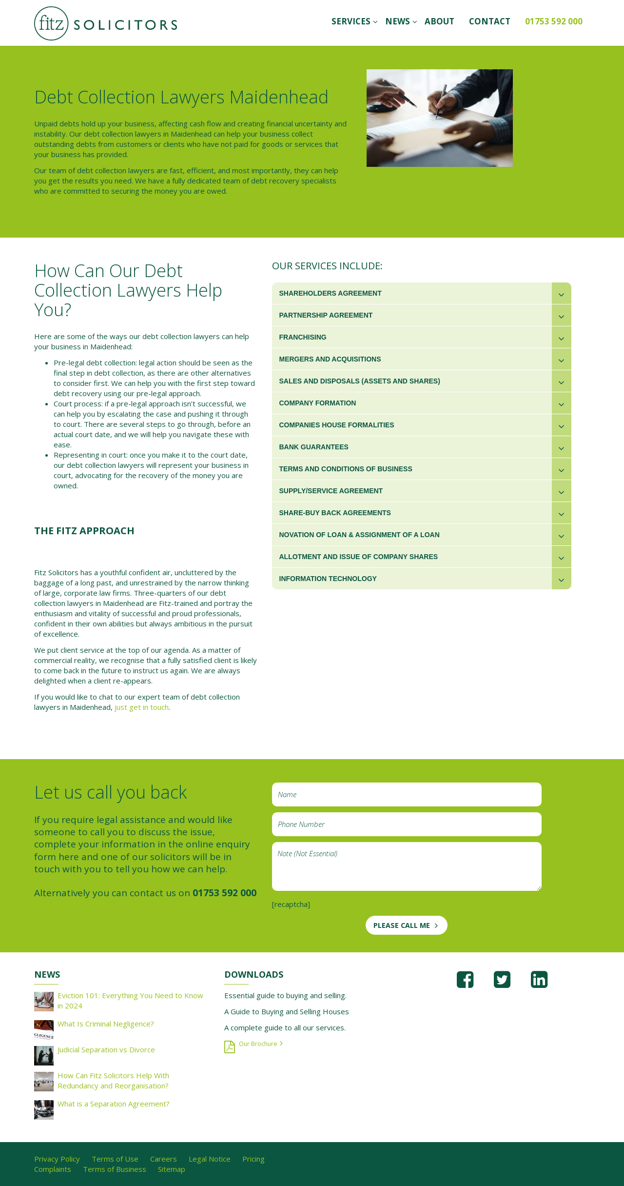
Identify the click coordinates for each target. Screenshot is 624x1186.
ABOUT (439, 21)
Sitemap (171, 1169)
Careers (163, 1159)
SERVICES (351, 21)
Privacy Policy (57, 1159)
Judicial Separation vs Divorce (106, 1049)
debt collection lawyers (122, 134)
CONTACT (489, 21)
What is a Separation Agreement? (114, 1103)
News (397, 21)
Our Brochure (258, 1044)
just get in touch (142, 707)
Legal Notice (210, 1159)
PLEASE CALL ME (401, 925)
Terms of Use (115, 1159)
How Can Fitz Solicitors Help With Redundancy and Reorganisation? (113, 1080)
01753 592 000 (554, 21)
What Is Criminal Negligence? (106, 1023)
